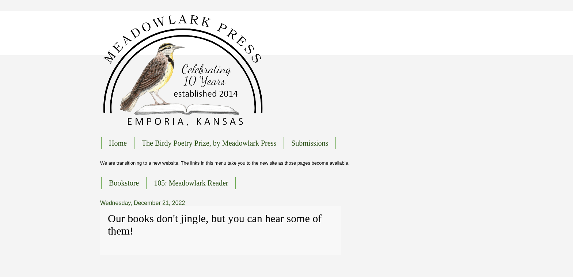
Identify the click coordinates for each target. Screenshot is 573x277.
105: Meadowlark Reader (191, 183)
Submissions (309, 143)
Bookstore (124, 183)
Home (118, 143)
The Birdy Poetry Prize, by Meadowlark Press (209, 143)
